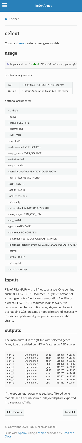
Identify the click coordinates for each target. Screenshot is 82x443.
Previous (14, 412)
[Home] (6, 19)
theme (42, 433)
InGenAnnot (43, 5)
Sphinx (22, 433)
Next (70, 412)
